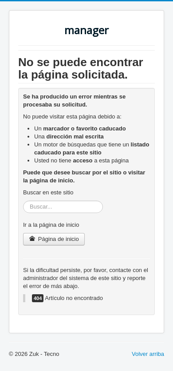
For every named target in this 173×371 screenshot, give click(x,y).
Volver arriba (148, 354)
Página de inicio (54, 239)
